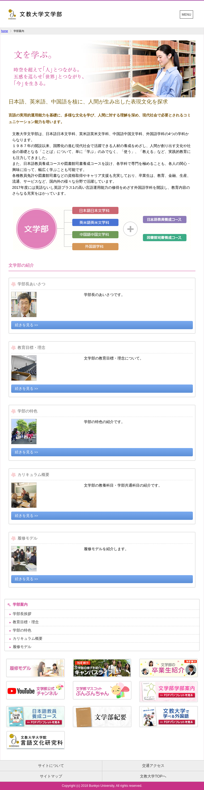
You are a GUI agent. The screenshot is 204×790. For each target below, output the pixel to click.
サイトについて (51, 765)
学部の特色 (22, 630)
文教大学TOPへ (153, 776)
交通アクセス (153, 765)
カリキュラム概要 (27, 638)
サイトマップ (51, 776)
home (4, 31)
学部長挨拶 (22, 614)
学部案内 (20, 604)
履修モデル (22, 647)
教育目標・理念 (26, 622)
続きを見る (24, 325)
